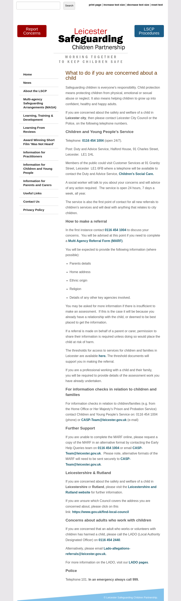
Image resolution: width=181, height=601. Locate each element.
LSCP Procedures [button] (149, 31)
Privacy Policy (33, 210)
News (27, 82)
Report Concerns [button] (31, 31)
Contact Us (31, 201)
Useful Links (32, 193)
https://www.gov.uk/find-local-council (100, 512)
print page (95, 4)
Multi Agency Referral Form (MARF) (95, 241)
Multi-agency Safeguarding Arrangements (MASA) (39, 103)
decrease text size (138, 4)
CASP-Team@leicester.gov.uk (104, 420)
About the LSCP (35, 91)
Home (27, 74)
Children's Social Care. (136, 174)
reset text (157, 4)
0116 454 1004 (93, 140)
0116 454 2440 (109, 540)
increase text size (114, 4)
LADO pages (138, 562)
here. (103, 356)
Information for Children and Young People (38, 168)
